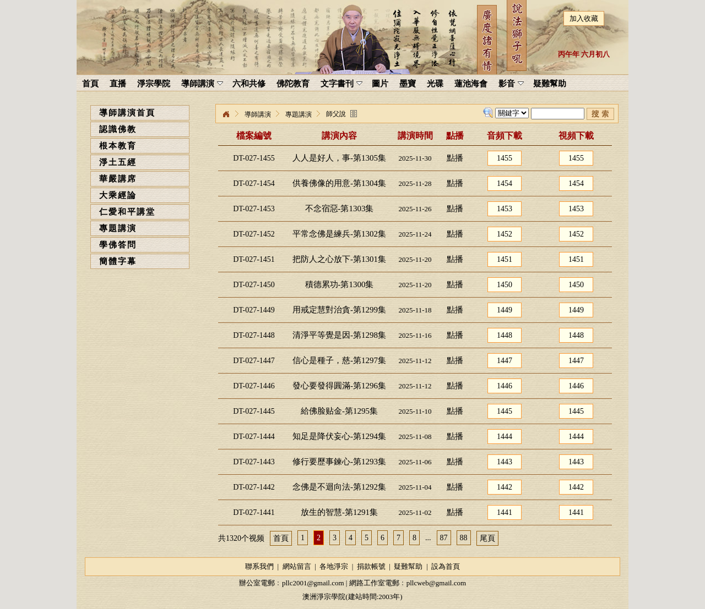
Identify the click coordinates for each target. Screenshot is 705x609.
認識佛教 (118, 129)
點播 (455, 157)
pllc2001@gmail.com (313, 583)
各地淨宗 (333, 566)
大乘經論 (118, 195)
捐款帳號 (371, 566)
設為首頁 (445, 566)
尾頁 (487, 538)
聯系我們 (259, 566)
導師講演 (258, 114)
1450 (504, 285)
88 (464, 538)
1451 (504, 259)
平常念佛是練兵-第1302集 (339, 233)
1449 (504, 310)
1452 (504, 234)
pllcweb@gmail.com (436, 583)
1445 (504, 411)
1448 (504, 335)
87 (444, 538)
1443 (504, 462)
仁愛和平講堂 (127, 211)
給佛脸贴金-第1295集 (339, 411)
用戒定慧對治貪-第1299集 (339, 309)
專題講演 (118, 228)
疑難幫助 (408, 566)
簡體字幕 (118, 261)
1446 (504, 386)
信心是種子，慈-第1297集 (339, 360)
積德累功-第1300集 (339, 284)
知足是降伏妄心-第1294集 (339, 436)
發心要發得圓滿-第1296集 (339, 385)
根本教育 (118, 145)
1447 (504, 360)
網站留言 (297, 566)
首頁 (281, 538)
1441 (504, 512)
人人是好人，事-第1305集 (339, 157)
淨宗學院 (225, 114)
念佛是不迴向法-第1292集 (339, 486)
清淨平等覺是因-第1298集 (339, 335)
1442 (504, 487)
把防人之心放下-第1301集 (339, 259)
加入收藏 (584, 18)
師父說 (336, 114)
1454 (504, 183)
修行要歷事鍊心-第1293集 (339, 461)
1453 (504, 209)
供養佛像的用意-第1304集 (339, 183)
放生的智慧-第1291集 (339, 512)
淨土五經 (118, 162)
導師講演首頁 (127, 112)
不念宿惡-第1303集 (339, 208)
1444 (504, 436)
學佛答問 (118, 244)
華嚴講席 (118, 178)
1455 (504, 158)
